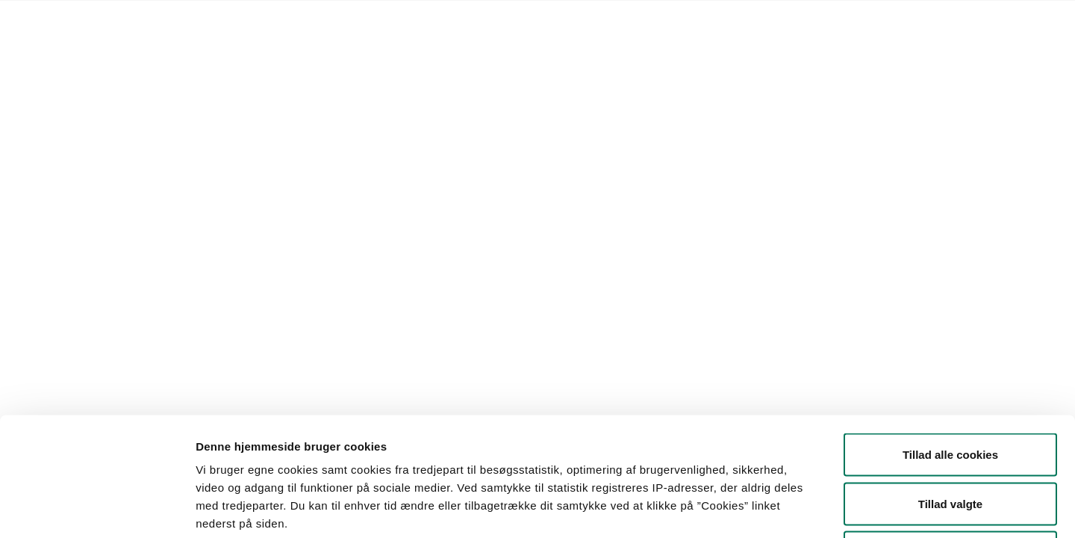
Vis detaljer (776, 508)
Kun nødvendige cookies (950, 439)
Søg (598, 168)
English (537, 19)
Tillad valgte (950, 391)
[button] (228, 168)
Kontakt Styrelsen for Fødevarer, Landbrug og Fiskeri (378, 19)
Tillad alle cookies (950, 342)
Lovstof (217, 19)
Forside (166, 19)
